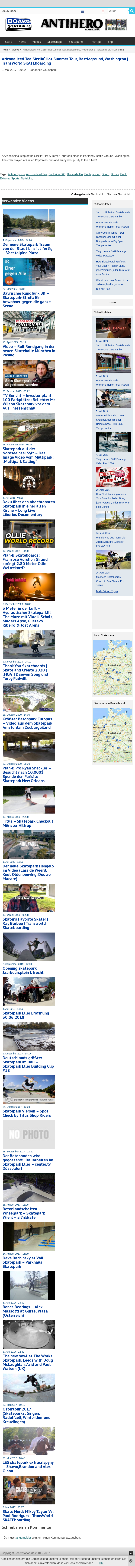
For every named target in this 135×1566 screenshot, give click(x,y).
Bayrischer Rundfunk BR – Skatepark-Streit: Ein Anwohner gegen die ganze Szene (27, 299)
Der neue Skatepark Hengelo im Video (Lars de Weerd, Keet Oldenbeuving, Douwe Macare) (28, 872)
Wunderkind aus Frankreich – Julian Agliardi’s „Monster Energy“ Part (112, 284)
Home (5, 49)
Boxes (115, 174)
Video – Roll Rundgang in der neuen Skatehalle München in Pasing (29, 351)
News (22, 42)
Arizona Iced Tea (36, 174)
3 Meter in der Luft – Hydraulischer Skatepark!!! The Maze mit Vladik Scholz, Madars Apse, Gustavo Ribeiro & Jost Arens (28, 617)
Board (105, 174)
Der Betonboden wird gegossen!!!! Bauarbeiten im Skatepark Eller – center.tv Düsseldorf (28, 1162)
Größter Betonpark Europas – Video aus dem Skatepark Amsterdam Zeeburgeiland (27, 723)
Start (8, 42)
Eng (110, 42)
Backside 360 (57, 174)
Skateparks (76, 42)
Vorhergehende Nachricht (87, 194)
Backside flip (75, 174)
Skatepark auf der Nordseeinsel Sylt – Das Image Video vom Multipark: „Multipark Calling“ (28, 455)
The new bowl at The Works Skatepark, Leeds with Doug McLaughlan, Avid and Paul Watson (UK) (28, 1362)
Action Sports (16, 174)
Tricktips (95, 42)
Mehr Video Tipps (107, 591)
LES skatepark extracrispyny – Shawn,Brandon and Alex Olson (28, 1466)
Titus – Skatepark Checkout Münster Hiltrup (28, 823)
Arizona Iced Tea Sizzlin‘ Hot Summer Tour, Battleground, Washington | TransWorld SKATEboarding (65, 61)
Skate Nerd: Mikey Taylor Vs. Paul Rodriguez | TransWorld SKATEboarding (28, 1516)
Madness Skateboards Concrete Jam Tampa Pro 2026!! (110, 581)
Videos (36, 42)
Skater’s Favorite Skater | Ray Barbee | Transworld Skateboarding (25, 923)
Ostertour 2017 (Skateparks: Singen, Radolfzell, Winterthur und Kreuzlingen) (26, 1415)
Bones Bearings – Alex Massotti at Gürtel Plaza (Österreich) (25, 1311)
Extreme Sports (9, 178)
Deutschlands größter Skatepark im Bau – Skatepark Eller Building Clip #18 (28, 1064)
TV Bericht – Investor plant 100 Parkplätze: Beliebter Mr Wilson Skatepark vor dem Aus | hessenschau (29, 402)
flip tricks (26, 178)
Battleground (92, 174)
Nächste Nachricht (118, 194)
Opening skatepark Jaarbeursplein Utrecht (23, 970)
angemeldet (23, 1537)
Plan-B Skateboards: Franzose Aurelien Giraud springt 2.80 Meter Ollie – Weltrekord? (26, 561)
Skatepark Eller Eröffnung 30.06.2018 (26, 1015)
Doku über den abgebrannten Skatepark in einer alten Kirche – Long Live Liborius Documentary (29, 508)
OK (101, 1563)
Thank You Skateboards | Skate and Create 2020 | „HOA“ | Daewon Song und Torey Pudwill (25, 672)
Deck (123, 174)
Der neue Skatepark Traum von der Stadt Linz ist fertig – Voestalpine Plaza (28, 248)
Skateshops (54, 42)
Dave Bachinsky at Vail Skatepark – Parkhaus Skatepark (23, 1262)
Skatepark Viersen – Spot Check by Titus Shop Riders (27, 1113)
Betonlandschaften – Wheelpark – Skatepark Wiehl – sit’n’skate (24, 1213)
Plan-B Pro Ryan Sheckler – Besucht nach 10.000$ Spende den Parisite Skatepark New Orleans (27, 774)
